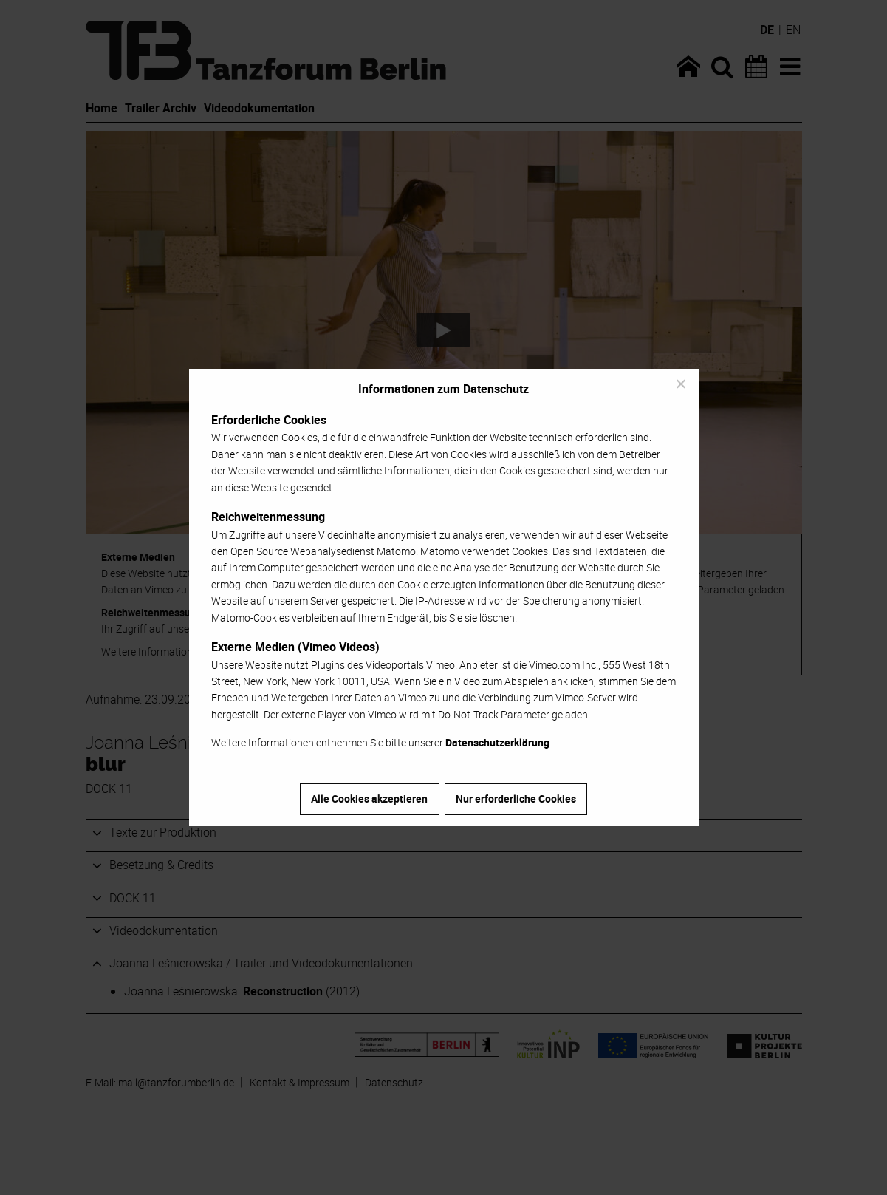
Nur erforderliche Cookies (516, 798)
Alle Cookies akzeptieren (369, 798)
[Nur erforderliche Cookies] (680, 383)
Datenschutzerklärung (497, 742)
